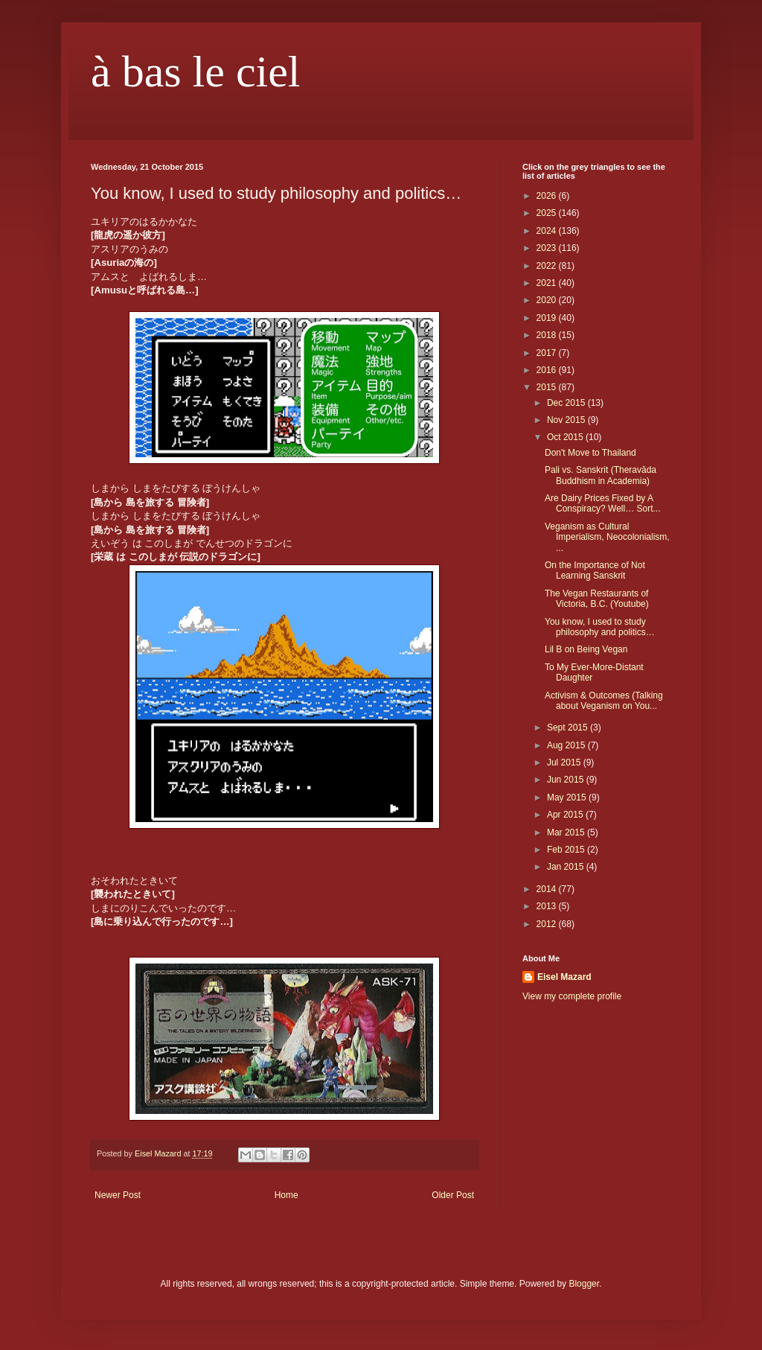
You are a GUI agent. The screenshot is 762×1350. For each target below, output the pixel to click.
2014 (548, 889)
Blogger (584, 1284)
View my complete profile (571, 996)
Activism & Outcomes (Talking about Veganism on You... (604, 700)
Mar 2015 (567, 832)
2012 (548, 924)
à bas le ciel (196, 71)
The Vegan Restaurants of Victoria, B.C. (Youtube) (597, 598)
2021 (548, 283)
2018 (548, 335)
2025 (548, 213)
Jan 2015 (566, 867)
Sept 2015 (568, 727)
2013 (548, 906)
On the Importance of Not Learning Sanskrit (595, 570)
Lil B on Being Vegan (586, 649)
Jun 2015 (566, 779)
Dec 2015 (567, 403)
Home (286, 1195)
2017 (548, 353)
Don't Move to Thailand (590, 453)
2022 (548, 266)
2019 (548, 318)
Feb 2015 (567, 849)
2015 (548, 387)
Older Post (453, 1195)
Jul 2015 (565, 762)
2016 (548, 370)
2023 (548, 248)
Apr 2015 (566, 814)
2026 (548, 196)
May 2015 (568, 797)
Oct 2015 (566, 437)
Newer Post (118, 1195)
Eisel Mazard (564, 977)
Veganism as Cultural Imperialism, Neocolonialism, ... (607, 537)
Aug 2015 (567, 745)
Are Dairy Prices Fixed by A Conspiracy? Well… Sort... (603, 503)
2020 (548, 300)
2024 (548, 231)
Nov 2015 (567, 420)
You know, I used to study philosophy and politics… (600, 627)
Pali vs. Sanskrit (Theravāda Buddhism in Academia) (600, 475)
